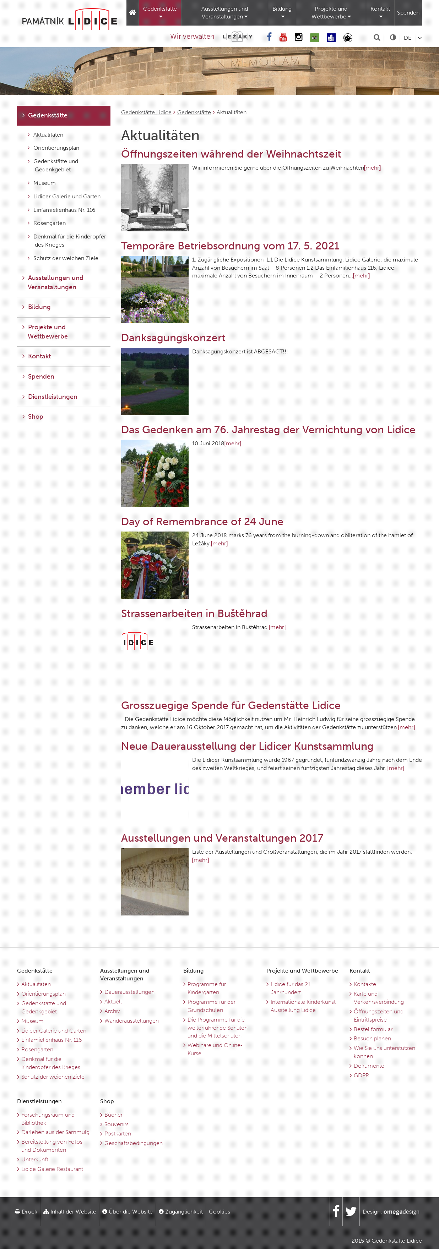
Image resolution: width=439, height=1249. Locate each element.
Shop (32, 416)
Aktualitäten (45, 134)
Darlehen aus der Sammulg (55, 1132)
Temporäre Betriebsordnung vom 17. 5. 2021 (230, 246)
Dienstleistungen (49, 397)
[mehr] (372, 167)
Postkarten (117, 1133)
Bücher (113, 1114)
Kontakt (380, 12)
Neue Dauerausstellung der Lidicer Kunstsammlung (247, 746)
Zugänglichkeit (181, 1211)
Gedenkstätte (160, 12)
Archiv (112, 1011)
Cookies (219, 1211)
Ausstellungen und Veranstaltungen (224, 12)
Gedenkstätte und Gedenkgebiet (53, 165)
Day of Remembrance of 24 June (202, 521)
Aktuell (113, 1001)
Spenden (408, 12)
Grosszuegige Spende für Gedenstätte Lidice (231, 705)
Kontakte (365, 984)
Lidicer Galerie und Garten (64, 196)
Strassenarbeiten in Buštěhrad (194, 613)
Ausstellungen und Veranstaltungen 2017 (222, 838)
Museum (42, 183)
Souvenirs (116, 1124)
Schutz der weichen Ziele (63, 258)
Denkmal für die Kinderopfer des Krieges (67, 240)
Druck (26, 1211)
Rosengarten (47, 223)
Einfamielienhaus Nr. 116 (62, 210)
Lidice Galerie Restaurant (52, 1169)
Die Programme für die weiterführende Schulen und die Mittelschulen (218, 1027)
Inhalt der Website (69, 1211)
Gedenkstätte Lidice (146, 112)
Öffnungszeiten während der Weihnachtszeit (231, 154)
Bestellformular (373, 1029)
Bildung (282, 12)
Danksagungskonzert (173, 337)
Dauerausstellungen (129, 992)
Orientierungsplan (53, 147)
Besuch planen (372, 1038)
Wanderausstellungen (131, 1020)
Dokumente (369, 1065)
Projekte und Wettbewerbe (331, 12)
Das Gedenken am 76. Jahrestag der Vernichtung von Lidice (268, 429)
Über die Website (127, 1211)
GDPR (361, 1075)
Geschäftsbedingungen (133, 1143)
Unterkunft (34, 1159)
